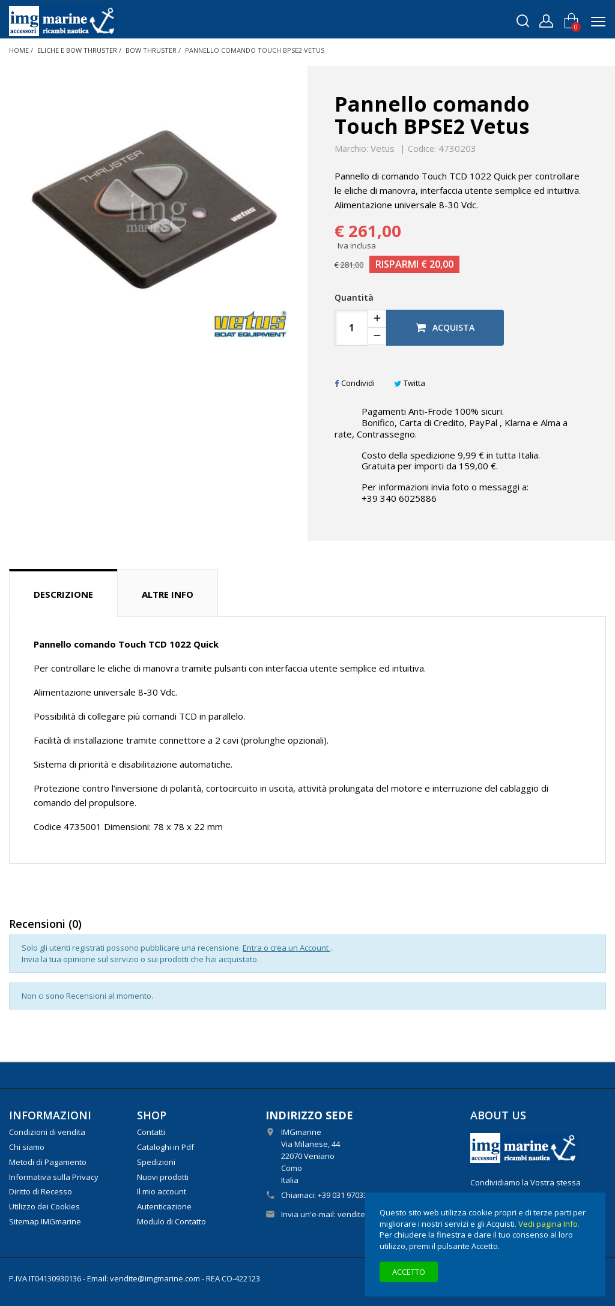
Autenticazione (164, 1206)
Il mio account (161, 1191)
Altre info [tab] (167, 594)
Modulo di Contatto (171, 1221)
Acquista (445, 327)
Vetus (383, 148)
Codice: (422, 148)
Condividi (355, 383)
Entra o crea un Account (286, 947)
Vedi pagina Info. (549, 1223)
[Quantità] (351, 328)
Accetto (408, 1271)
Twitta (409, 383)
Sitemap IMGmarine (45, 1221)
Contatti (151, 1132)
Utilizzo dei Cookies (44, 1206)
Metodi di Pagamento (47, 1162)
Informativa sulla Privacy (53, 1177)
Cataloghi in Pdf (165, 1147)
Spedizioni (156, 1162)
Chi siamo (26, 1147)
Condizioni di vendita (47, 1132)
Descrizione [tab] (63, 594)
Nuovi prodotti (163, 1177)
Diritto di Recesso (40, 1191)
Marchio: (351, 148)
